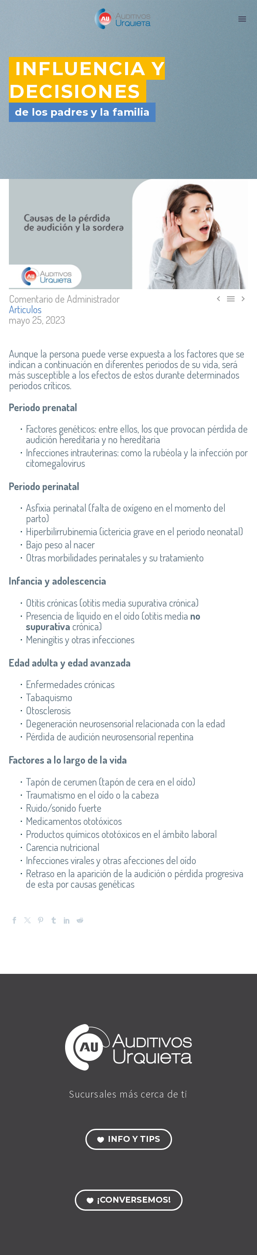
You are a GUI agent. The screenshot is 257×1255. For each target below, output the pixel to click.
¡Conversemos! (129, 1200)
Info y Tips (128, 1139)
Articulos (25, 309)
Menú (242, 19)
